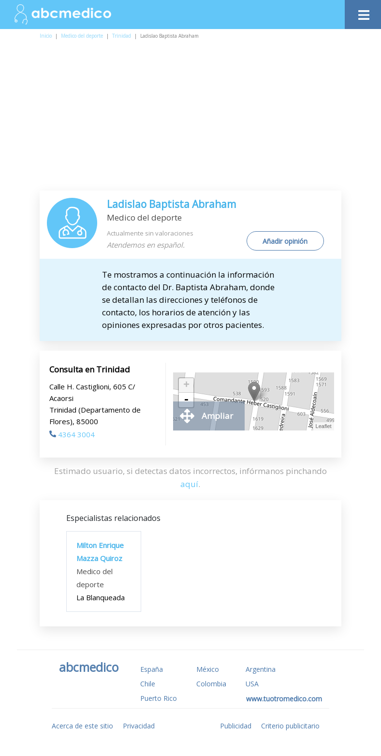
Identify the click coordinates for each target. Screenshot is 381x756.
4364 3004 (72, 434)
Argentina (261, 669)
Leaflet (324, 426)
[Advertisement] (195, 118)
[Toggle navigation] (363, 12)
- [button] (186, 400)
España (151, 669)
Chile (147, 683)
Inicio (46, 35)
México (207, 669)
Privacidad (139, 725)
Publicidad (235, 725)
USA (252, 683)
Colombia (211, 683)
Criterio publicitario (290, 725)
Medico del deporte (82, 35)
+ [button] (186, 385)
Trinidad (121, 35)
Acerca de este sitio (82, 725)
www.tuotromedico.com (284, 698)
